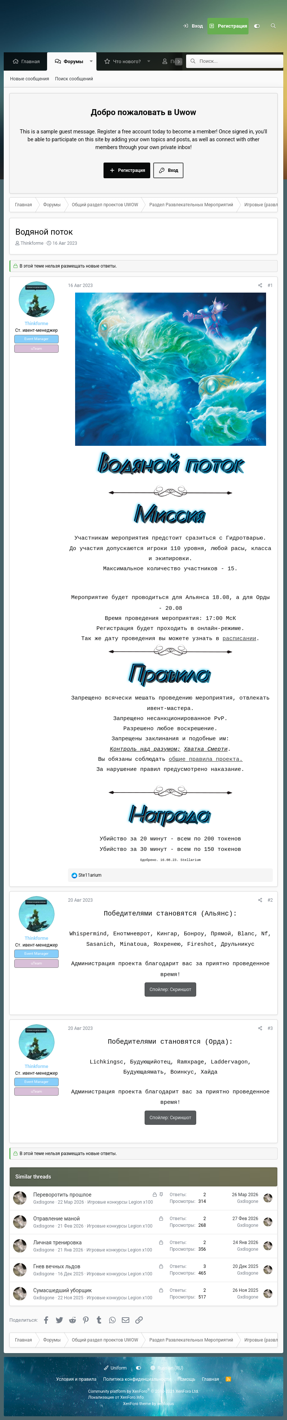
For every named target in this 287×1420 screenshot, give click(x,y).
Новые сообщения (29, 79)
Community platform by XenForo (143, 1391)
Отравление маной (56, 1219)
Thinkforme (32, 243)
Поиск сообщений (74, 79)
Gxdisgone (43, 1202)
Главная (32, 62)
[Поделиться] (260, 285)
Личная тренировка (57, 1243)
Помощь (186, 1379)
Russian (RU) (167, 1368)
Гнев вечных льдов (56, 1267)
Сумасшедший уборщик (62, 1291)
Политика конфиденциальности (137, 1379)
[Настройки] (257, 26)
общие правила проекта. (206, 760)
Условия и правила (76, 1379)
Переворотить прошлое (62, 1195)
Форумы (75, 62)
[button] (92, 62)
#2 (270, 900)
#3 (270, 1028)
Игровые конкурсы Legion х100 (120, 1202)
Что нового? (128, 62)
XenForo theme (137, 1403)
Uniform (115, 1368)
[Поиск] (273, 26)
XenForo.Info (132, 1397)
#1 (270, 285)
